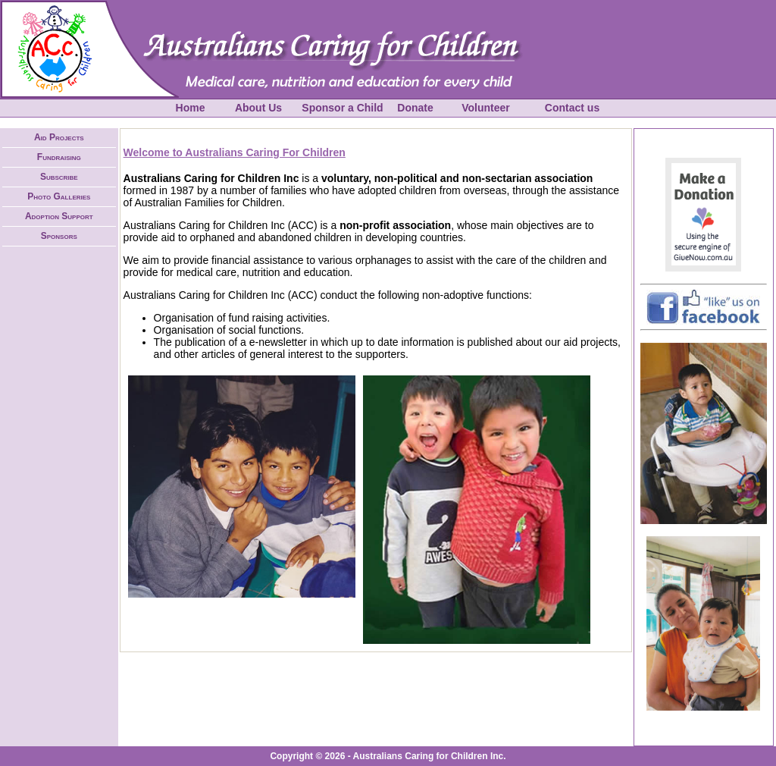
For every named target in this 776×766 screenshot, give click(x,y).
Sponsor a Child (342, 108)
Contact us (572, 108)
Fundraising (59, 157)
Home (190, 108)
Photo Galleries (58, 196)
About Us (258, 108)
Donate (415, 108)
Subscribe (59, 176)
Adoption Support (59, 216)
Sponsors (59, 236)
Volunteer (486, 108)
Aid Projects (59, 137)
